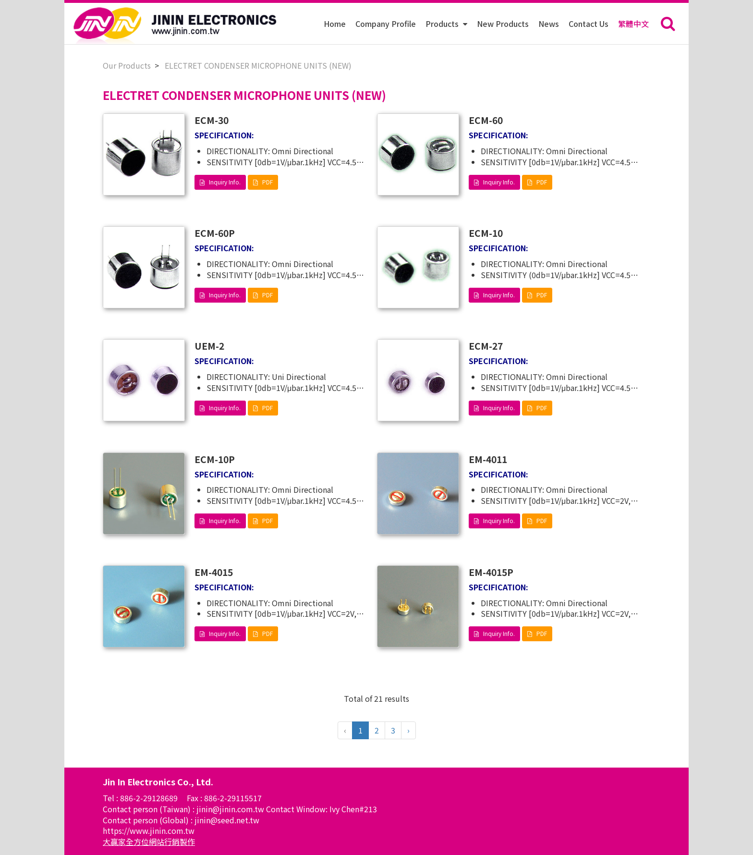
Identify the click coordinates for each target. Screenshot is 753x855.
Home (335, 23)
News (548, 23)
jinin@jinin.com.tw (231, 809)
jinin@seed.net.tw (226, 820)
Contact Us (588, 23)
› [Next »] (408, 730)
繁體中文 (633, 23)
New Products (503, 23)
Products (443, 23)
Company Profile (385, 23)
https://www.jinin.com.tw (148, 830)
